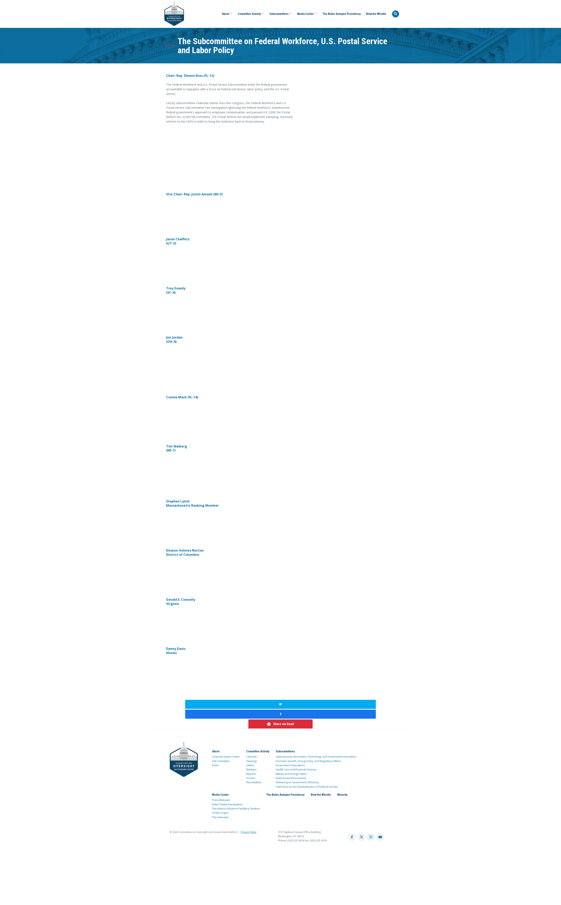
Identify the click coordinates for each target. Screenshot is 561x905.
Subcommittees (280, 13)
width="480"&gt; (196, 143)
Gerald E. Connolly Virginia (180, 601)
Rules (215, 745)
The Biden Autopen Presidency (341, 13)
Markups (251, 750)
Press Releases (221, 780)
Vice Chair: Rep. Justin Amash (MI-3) (194, 194)
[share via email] (345, 704)
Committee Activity (251, 13)
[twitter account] (361, 817)
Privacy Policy (248, 812)
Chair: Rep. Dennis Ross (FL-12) (190, 75)
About (227, 13)
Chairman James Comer (226, 737)
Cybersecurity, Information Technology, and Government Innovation (316, 737)
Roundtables (253, 763)
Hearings (251, 741)
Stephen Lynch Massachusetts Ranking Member (192, 503)
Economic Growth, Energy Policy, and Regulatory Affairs (308, 741)
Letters (250, 745)
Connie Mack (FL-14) (182, 397)
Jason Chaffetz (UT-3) (178, 241)
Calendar (251, 737)
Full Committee (221, 741)
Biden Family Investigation (227, 784)
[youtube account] (380, 817)
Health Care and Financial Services (296, 750)
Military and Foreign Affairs (291, 754)
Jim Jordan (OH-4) (174, 339)
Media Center (307, 13)
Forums (250, 758)
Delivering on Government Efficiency (297, 763)
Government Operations (290, 745)
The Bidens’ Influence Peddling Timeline (236, 789)
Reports (251, 754)
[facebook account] (352, 817)
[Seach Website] (395, 14)
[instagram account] (371, 817)
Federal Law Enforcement (291, 758)
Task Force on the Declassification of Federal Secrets (307, 767)
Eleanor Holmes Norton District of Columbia (185, 552)
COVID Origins (220, 793)
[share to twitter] (216, 704)
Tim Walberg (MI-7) (176, 448)
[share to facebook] (280, 704)
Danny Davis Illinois (176, 650)
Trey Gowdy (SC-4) (175, 290)
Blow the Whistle (376, 13)
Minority (342, 775)
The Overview (220, 797)
